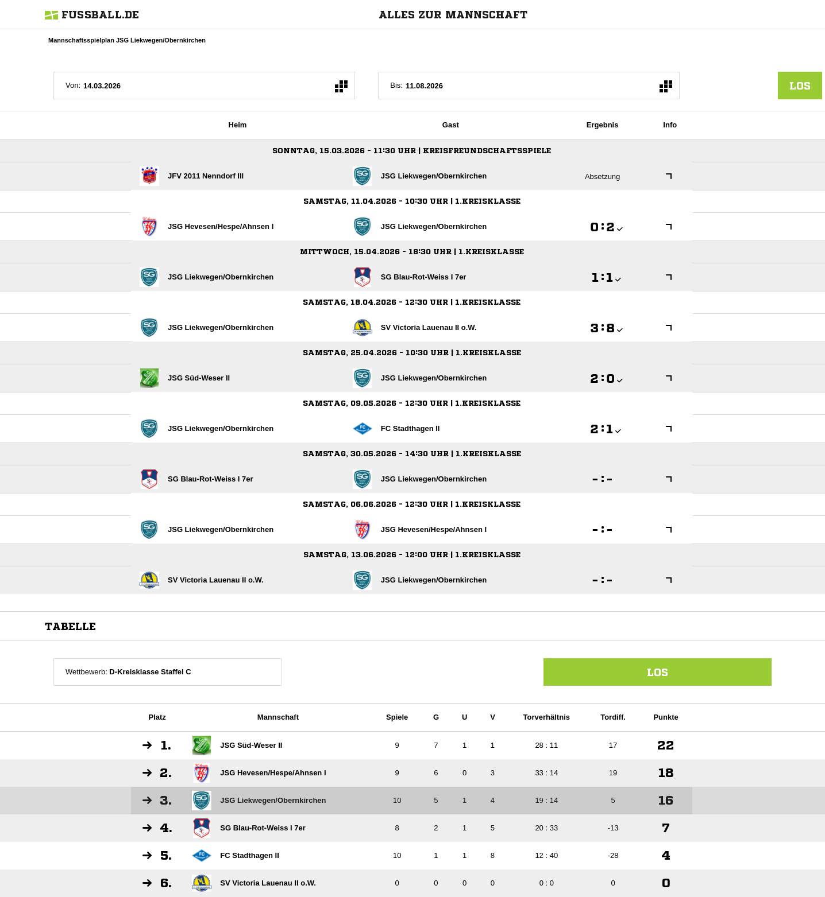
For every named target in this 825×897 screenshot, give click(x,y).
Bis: (396, 85)
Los (657, 672)
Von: (72, 85)
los (800, 85)
